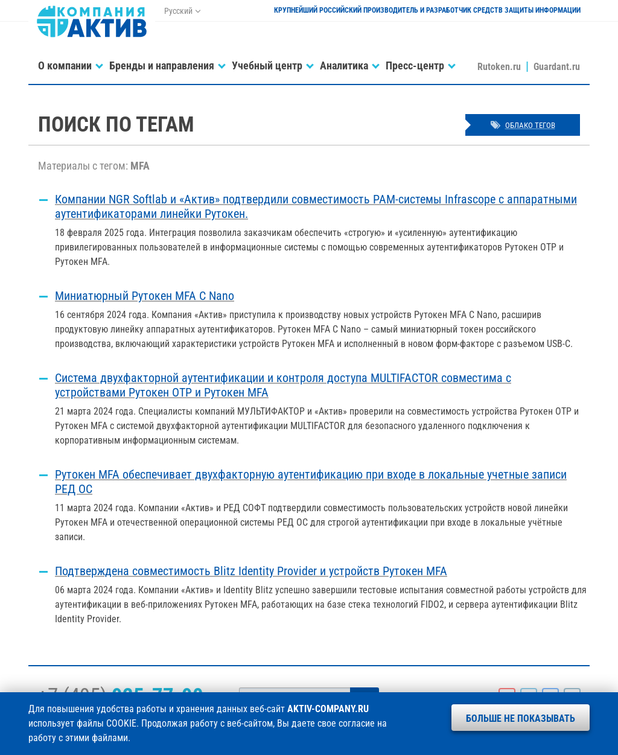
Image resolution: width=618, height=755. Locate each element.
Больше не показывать (520, 718)
